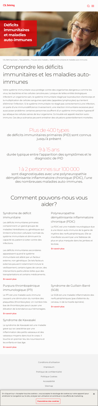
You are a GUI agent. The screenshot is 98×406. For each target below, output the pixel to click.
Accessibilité (49, 381)
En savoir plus (9, 279)
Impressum (49, 367)
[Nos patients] (24, 60)
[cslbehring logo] (9, 5)
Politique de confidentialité (49, 372)
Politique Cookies (49, 376)
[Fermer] (94, 395)
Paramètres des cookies (48, 403)
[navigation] (92, 6)
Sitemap (49, 386)
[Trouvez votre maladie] (39, 60)
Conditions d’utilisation (49, 362)
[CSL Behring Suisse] (10, 60)
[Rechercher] (88, 6)
